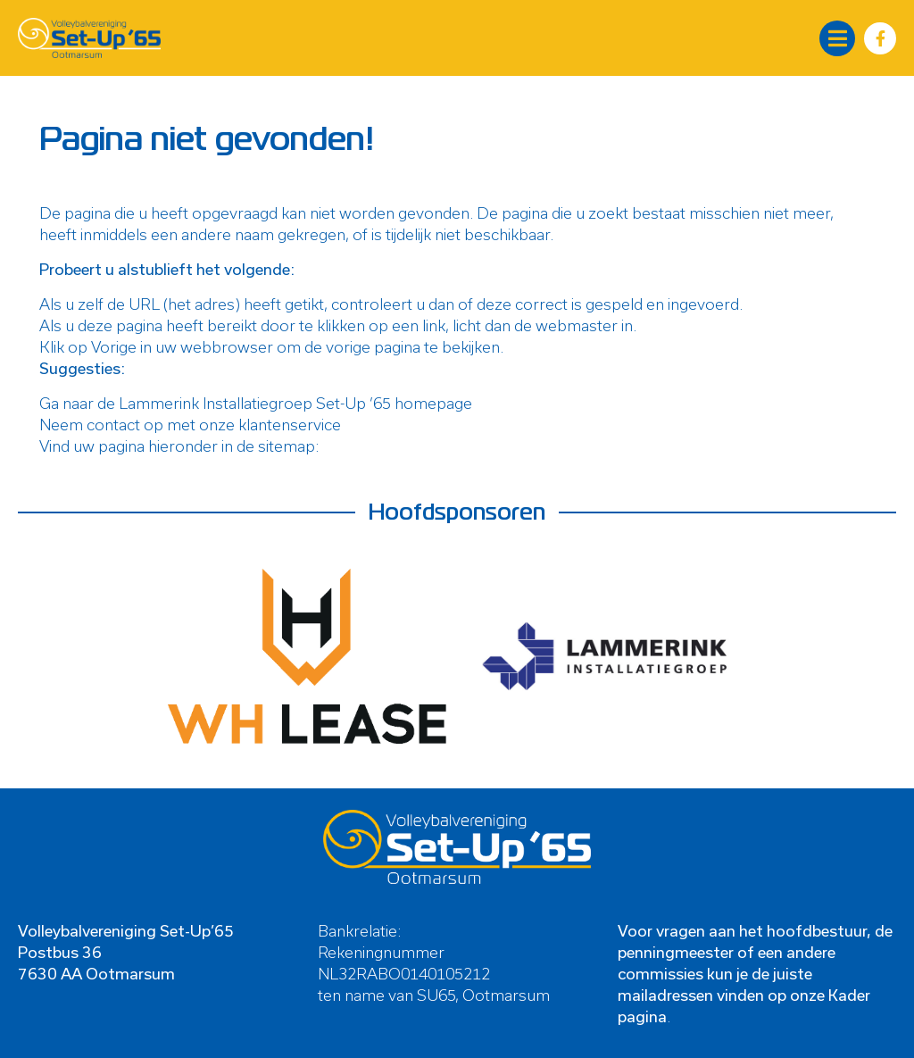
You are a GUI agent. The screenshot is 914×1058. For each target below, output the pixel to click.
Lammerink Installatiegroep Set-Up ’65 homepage (295, 403)
